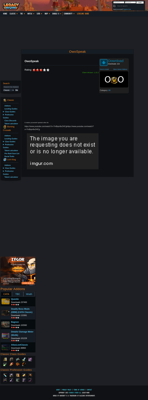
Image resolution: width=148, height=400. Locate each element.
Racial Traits (9, 156)
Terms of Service (79, 390)
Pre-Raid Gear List (12, 153)
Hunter (24, 364)
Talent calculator (11, 123)
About (58, 390)
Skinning (17, 379)
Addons (8, 106)
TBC (21, 14)
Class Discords (10, 120)
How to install (104, 69)
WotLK (30, 14)
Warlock (30, 359)
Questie (15, 299)
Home (5, 14)
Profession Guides (8, 116)
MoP (46, 14)
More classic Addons (120, 69)
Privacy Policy (66, 390)
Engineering (24, 375)
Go (16, 90)
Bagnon (15, 322)
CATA (6, 294)
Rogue (5, 364)
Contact (89, 390)
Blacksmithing (11, 375)
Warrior (24, 359)
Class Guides (10, 111)
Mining (11, 379)
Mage (11, 364)
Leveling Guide (83, 14)
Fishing (30, 379)
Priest (17, 359)
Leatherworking (30, 375)
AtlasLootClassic (19, 345)
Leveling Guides (11, 109)
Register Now (127, 9)
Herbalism (5, 379)
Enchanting (17, 375)
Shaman (17, 364)
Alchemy (5, 375)
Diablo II (55, 14)
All (109, 90)
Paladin (5, 359)
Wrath (29, 294)
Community (68, 14)
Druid (11, 359)
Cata (38, 14)
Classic (13, 14)
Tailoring (24, 379)
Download (115, 61)
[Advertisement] (10, 219)
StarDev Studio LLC (75, 393)
